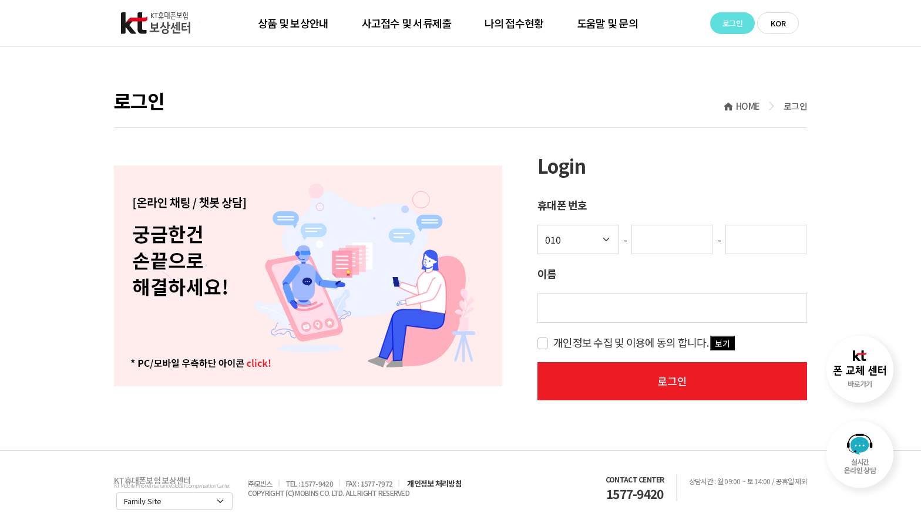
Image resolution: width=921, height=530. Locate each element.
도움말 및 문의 (607, 23)
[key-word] (672, 308)
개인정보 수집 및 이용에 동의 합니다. (644, 342)
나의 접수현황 (514, 23)
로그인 (732, 23)
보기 (722, 343)
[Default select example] (578, 239)
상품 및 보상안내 (293, 23)
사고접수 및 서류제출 (407, 23)
